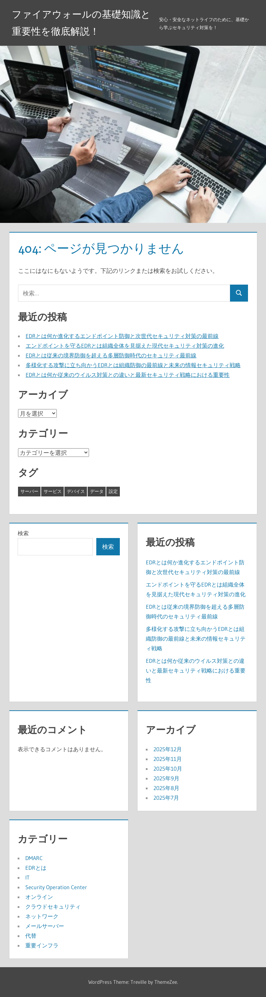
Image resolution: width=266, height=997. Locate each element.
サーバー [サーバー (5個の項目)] (29, 491)
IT (27, 877)
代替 (30, 935)
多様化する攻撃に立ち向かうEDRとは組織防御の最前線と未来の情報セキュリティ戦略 (133, 365)
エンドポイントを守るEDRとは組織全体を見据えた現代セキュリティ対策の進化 (125, 345)
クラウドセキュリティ (53, 906)
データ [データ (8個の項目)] (97, 491)
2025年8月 (166, 787)
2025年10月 (167, 768)
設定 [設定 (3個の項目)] (113, 491)
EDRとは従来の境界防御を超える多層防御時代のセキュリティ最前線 (111, 355)
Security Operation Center (56, 887)
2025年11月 (167, 758)
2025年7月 (166, 797)
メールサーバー (44, 925)
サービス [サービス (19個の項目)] (53, 491)
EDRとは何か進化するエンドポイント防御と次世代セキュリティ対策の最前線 (122, 335)
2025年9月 (166, 778)
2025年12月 (167, 749)
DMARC (34, 858)
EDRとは (35, 867)
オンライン (39, 896)
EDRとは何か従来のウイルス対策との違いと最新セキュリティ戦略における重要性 (128, 374)
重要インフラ (42, 945)
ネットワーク (42, 916)
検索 (23, 533)
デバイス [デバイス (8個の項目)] (76, 491)
